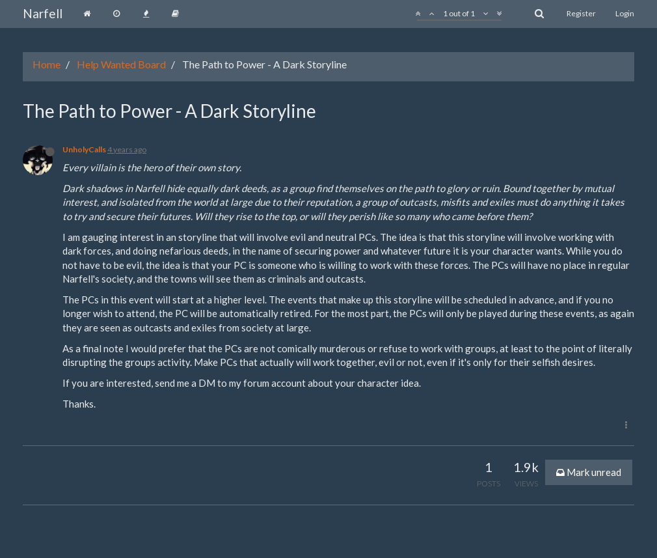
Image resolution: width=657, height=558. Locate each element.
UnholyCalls (84, 149)
